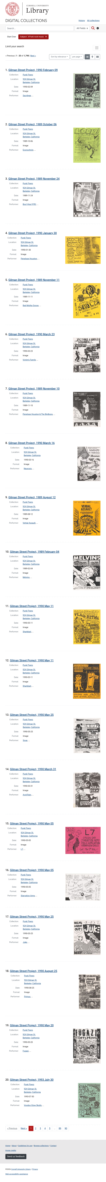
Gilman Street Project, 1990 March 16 (31, 443)
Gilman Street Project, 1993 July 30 (31, 1079)
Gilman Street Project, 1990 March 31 (33, 769)
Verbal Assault (29, 523)
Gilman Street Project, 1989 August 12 (32, 497)
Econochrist (28, 150)
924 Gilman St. (29, 79)
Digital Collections (26, 20)
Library (37, 9)
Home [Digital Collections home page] (7, 1146)
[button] (33, 36)
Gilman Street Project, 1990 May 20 (32, 1025)
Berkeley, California (31, 82)
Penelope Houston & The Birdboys (38, 414)
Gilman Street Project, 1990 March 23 (31, 334)
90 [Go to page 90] (66, 1128)
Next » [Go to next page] (24, 1128)
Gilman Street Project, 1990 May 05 (32, 823)
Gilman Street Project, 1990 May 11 (32, 606)
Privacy (35, 1169)
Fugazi (26, 1051)
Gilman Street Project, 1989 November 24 (34, 178)
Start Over (11, 37)
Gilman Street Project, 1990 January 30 (32, 233)
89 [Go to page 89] (60, 1128)
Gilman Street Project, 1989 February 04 (34, 551)
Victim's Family (29, 360)
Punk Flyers (28, 75)
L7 (22, 849)
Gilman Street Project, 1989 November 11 (34, 280)
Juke (25, 942)
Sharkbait (27, 632)
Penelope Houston (29, 259)
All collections (93, 20)
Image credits (10, 1150)
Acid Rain (27, 795)
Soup (25, 740)
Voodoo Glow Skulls (33, 1105)
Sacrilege (27, 95)
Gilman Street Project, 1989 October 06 (32, 124)
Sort (58, 57)
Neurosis (28, 468)
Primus (27, 996)
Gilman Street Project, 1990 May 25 (32, 714)
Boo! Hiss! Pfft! (29, 204)
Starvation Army (28, 896)
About (14, 1146)
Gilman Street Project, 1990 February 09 (33, 70)
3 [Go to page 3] (40, 1128)
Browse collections (41, 1146)
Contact (53, 1146)
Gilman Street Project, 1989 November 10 (34, 388)
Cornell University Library (21, 1169)
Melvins (26, 577)
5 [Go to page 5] (49, 1128)
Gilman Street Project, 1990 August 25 (33, 971)
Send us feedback (16, 1156)
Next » (33, 56)
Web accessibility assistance (16, 1174)
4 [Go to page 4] (45, 1128)
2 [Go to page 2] (35, 1128)
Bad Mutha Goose (31, 305)
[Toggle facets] (97, 48)
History (82, 20)
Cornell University (12, 9)
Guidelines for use (25, 1146)
